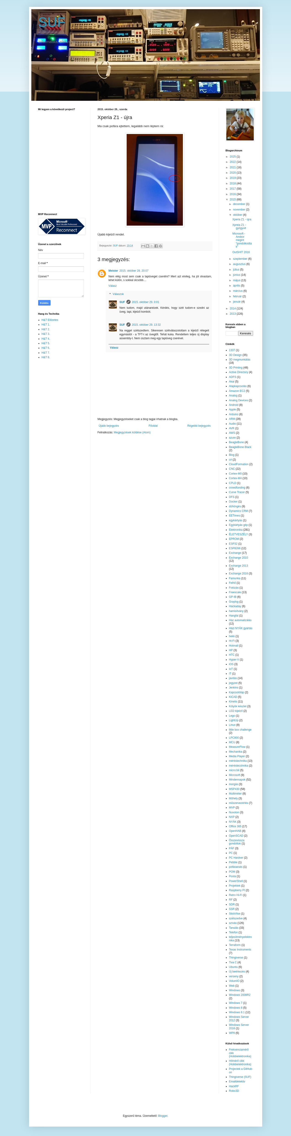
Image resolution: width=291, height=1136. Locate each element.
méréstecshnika (238, 765)
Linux (232, 724)
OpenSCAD (236, 835)
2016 (233, 194)
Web (232, 985)
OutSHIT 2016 (241, 252)
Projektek (234, 885)
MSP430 (234, 789)
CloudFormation (238, 464)
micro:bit (234, 770)
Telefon (233, 932)
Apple (232, 409)
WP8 (232, 1033)
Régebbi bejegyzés (199, 425)
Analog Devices (238, 400)
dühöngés (235, 506)
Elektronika (236, 529)
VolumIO (234, 981)
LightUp (233, 720)
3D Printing (236, 367)
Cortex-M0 (235, 473)
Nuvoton (234, 812)
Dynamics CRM (238, 511)
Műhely (233, 798)
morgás (233, 784)
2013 (233, 313)
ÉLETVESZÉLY (238, 534)
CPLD (232, 483)
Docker (233, 501)
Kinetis (233, 701)
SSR (232, 909)
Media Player (237, 756)
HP (231, 650)
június (237, 274)
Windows (234, 990)
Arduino (233, 414)
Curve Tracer (237, 492)
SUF (52, 22)
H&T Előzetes (50, 320)
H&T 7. (46, 352)
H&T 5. (46, 343)
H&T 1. (46, 324)
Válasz (113, 285)
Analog (233, 395)
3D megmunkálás (239, 359)
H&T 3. (46, 334)
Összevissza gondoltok (236, 842)
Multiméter (235, 793)
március (238, 290)
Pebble (233, 862)
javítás (233, 678)
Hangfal (233, 615)
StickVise (234, 913)
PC (231, 853)
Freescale (235, 592)
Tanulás (233, 927)
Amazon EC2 (237, 391)
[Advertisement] (56, 435)
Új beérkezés (237, 971)
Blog (232, 454)
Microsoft (234, 775)
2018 (233, 183)
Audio (232, 423)
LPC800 (234, 737)
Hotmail (233, 645)
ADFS (232, 377)
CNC (232, 468)
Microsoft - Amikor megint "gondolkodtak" (242, 240)
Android (233, 405)
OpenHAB (235, 831)
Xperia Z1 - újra (241, 219)
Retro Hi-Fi (235, 895)
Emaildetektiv (237, 1081)
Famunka (234, 578)
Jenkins (233, 687)
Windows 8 (236, 1007)
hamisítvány (236, 611)
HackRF (234, 1086)
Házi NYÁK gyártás (241, 628)
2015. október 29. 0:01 (145, 302)
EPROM (234, 539)
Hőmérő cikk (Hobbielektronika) (240, 1062)
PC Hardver (236, 857)
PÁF (231, 848)
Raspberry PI (237, 890)
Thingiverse (236, 957)
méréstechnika (238, 760)
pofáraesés (236, 866)
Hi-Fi (232, 640)
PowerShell (236, 881)
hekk (232, 636)
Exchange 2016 (238, 573)
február (237, 296)
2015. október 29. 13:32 (146, 324)
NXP (232, 817)
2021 (233, 167)
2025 (233, 156)
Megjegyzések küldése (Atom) (132, 432)
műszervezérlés (238, 803)
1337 (232, 350)
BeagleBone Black (240, 447)
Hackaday (235, 606)
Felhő (232, 582)
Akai (231, 381)
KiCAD (233, 697)
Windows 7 (236, 1003)
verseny (234, 976)
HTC (232, 654)
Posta (232, 876)
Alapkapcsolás (238, 386)
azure (232, 437)
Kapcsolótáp (236, 692)
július (236, 269)
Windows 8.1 (237, 1012)
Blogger (163, 1115)
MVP (232, 807)
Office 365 (235, 826)
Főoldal (153, 425)
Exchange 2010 (238, 557)
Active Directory (238, 372)
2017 (233, 188)
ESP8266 (235, 548)
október (238, 214)
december (239, 204)
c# (230, 459)
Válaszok (118, 294)
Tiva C (233, 962)
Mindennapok (237, 779)
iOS (231, 664)
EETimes (234, 515)
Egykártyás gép (238, 525)
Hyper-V (234, 659)
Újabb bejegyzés (109, 425)
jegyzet (233, 683)
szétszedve (236, 918)
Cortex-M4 (235, 478)
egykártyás (235, 520)
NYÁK (233, 821)
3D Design (235, 355)
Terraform (235, 945)
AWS (232, 432)
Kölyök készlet (238, 706)
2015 (233, 199)
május (237, 280)
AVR (232, 428)
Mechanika (235, 751)
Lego (232, 715)
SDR (232, 904)
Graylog (234, 601)
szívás (233, 923)
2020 (233, 172)
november (239, 209)
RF (231, 899)
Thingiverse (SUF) (240, 1077)
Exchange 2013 (238, 565)
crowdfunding (237, 487)
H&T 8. (46, 357)
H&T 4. (46, 338)
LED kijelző (236, 711)
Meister (113, 270)
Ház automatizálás (240, 620)
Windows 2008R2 (240, 995)
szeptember (240, 258)
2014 (233, 308)
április (237, 285)
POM (232, 871)
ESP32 (233, 543)
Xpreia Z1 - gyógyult (239, 226)
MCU (232, 742)
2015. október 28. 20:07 (134, 270)
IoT (231, 669)
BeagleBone (236, 442)
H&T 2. (46, 329)
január (237, 301)
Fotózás (234, 587)
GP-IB (233, 596)
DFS (232, 497)
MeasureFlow (237, 746)
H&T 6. (46, 348)
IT (230, 673)
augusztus (239, 264)
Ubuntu (233, 967)
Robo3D (234, 1090)
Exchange (235, 552)
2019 (233, 178)
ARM (232, 419)
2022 (233, 162)
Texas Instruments (240, 949)
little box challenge (240, 729)
